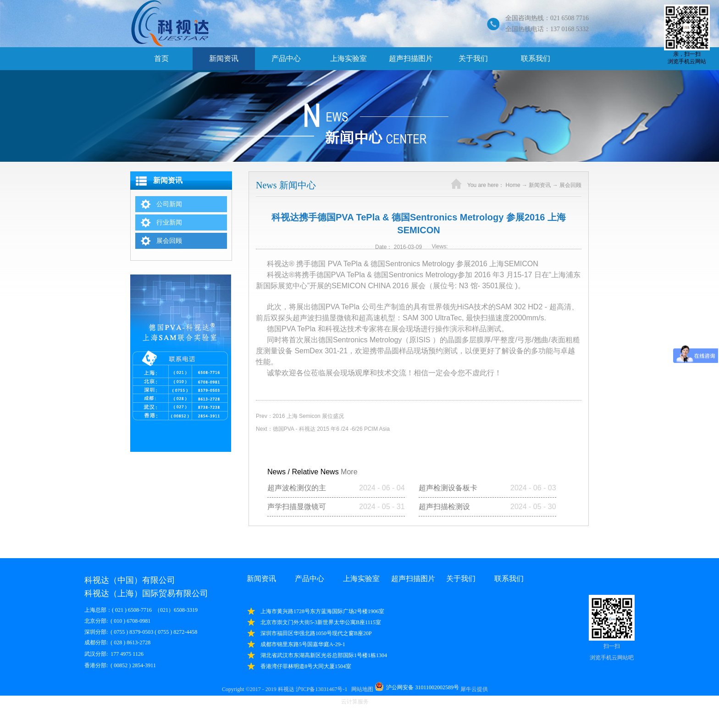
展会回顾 (570, 185)
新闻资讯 (540, 185)
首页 (161, 58)
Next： (323, 429)
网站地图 (360, 689)
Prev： (300, 416)
